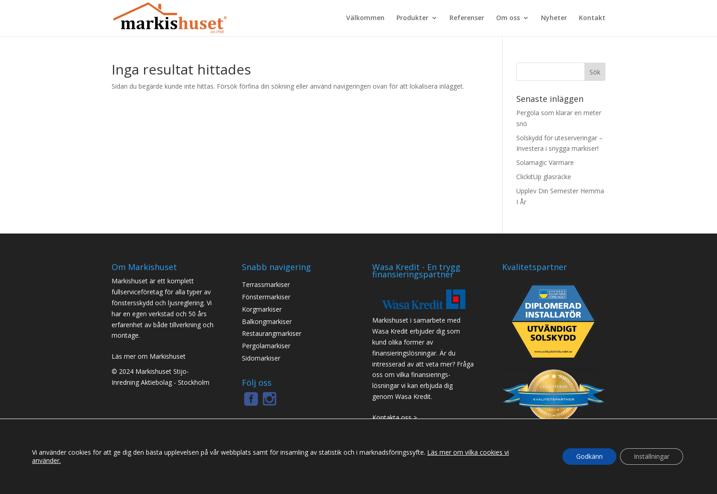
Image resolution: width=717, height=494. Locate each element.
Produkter (412, 18)
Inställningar (651, 456)
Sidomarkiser (261, 358)
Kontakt (592, 18)
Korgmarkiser (262, 309)
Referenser (466, 18)
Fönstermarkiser (266, 297)
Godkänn (589, 456)
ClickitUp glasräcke (543, 176)
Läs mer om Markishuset (149, 356)
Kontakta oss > (394, 417)
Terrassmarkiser (266, 285)
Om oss (508, 18)
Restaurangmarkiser (271, 333)
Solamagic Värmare (545, 162)
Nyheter (554, 18)
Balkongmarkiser (267, 322)
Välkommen (365, 18)
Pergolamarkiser (266, 346)
